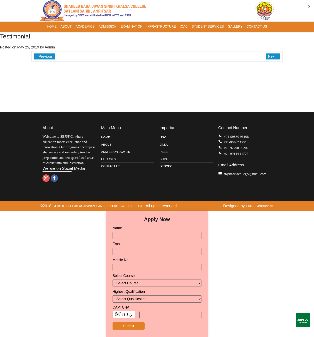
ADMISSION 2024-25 (115, 151)
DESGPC (166, 166)
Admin (50, 47)
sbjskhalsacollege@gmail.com (245, 174)
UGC (163, 137)
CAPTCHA (121, 307)
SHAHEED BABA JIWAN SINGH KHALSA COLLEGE (98, 206)
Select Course (124, 276)
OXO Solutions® (260, 206)
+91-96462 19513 (236, 142)
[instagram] (46, 178)
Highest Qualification (129, 291)
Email (117, 244)
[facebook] (54, 178)
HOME (105, 137)
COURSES (108, 159)
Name (117, 228)
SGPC (164, 159)
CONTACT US (110, 166)
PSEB (164, 151)
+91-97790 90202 (236, 148)
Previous (45, 56)
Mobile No (120, 260)
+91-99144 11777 (236, 154)
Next (272, 56)
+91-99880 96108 (236, 137)
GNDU (164, 144)
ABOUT (106, 144)
